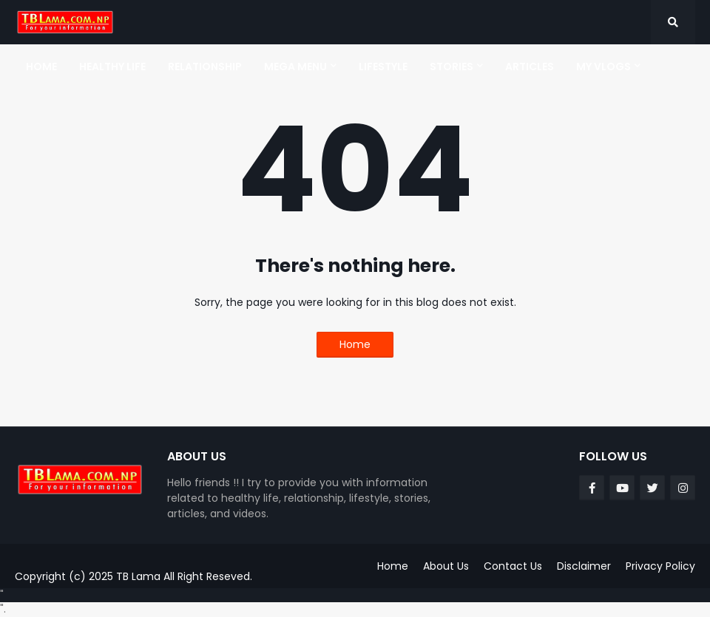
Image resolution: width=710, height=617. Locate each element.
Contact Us (513, 566)
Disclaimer (584, 566)
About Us (446, 566)
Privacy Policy (660, 566)
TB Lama (138, 576)
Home (355, 344)
